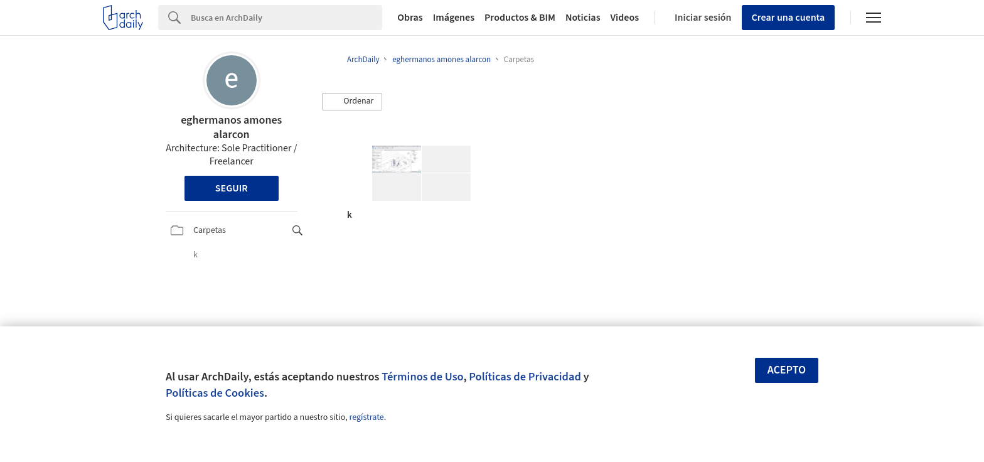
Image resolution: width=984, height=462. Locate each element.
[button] (352, 101)
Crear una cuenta (788, 17)
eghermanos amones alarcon (231, 127)
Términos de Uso (422, 376)
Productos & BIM (519, 18)
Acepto (786, 370)
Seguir (231, 188)
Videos (625, 18)
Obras (410, 18)
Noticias (583, 18)
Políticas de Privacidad (525, 376)
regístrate (366, 417)
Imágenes (453, 18)
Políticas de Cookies (215, 393)
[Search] (286, 17)
